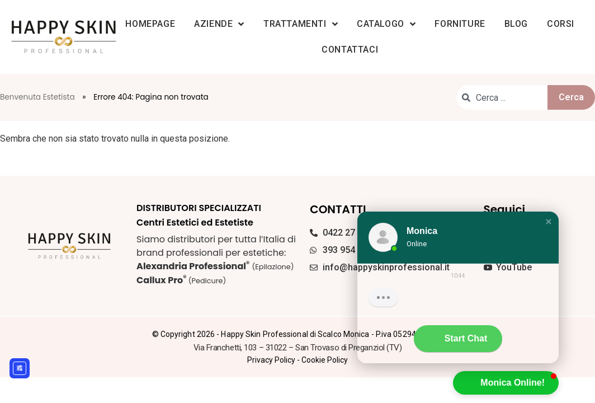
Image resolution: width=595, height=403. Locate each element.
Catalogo (386, 24)
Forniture (460, 23)
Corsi (560, 23)
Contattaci (350, 49)
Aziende (219, 24)
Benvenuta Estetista (37, 97)
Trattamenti (300, 24)
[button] (548, 221)
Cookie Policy (324, 359)
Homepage (150, 23)
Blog (516, 23)
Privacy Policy (271, 359)
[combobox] (501, 97)
